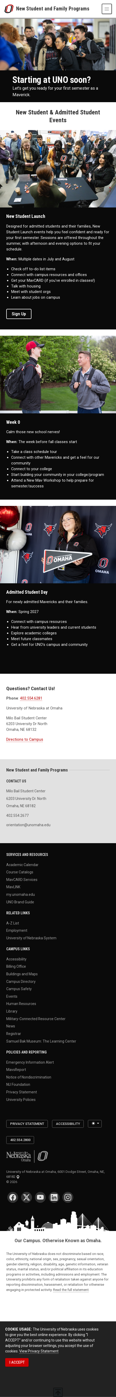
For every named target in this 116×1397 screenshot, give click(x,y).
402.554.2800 (20, 1140)
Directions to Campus (24, 739)
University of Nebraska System (31, 938)
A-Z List (12, 923)
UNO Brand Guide (20, 902)
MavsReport (16, 1070)
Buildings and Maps (22, 974)
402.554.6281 (31, 698)
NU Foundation (18, 1084)
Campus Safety (19, 989)
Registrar (13, 1033)
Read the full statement (71, 1290)
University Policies (21, 1099)
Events (11, 996)
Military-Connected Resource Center (36, 1018)
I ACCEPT (17, 1362)
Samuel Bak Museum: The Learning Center (41, 1041)
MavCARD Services (21, 879)
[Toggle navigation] (107, 9)
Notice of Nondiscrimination (28, 1077)
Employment (16, 930)
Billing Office (16, 966)
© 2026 (12, 1182)
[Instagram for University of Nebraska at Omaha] (67, 1197)
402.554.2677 (17, 815)
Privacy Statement (21, 1092)
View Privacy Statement (39, 1351)
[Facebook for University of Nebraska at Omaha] (12, 1197)
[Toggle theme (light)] (95, 1124)
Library (11, 1011)
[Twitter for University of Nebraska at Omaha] (26, 1197)
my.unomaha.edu (20, 894)
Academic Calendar (22, 864)
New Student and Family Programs (52, 8)
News (10, 1026)
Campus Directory (21, 981)
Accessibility (16, 959)
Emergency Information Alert (30, 1062)
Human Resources (21, 1004)
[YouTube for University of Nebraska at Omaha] (40, 1197)
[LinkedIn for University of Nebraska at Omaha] (54, 1197)
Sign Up (19, 313)
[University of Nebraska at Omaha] (10, 9)
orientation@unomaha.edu (28, 825)
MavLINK (13, 887)
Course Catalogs (19, 872)
